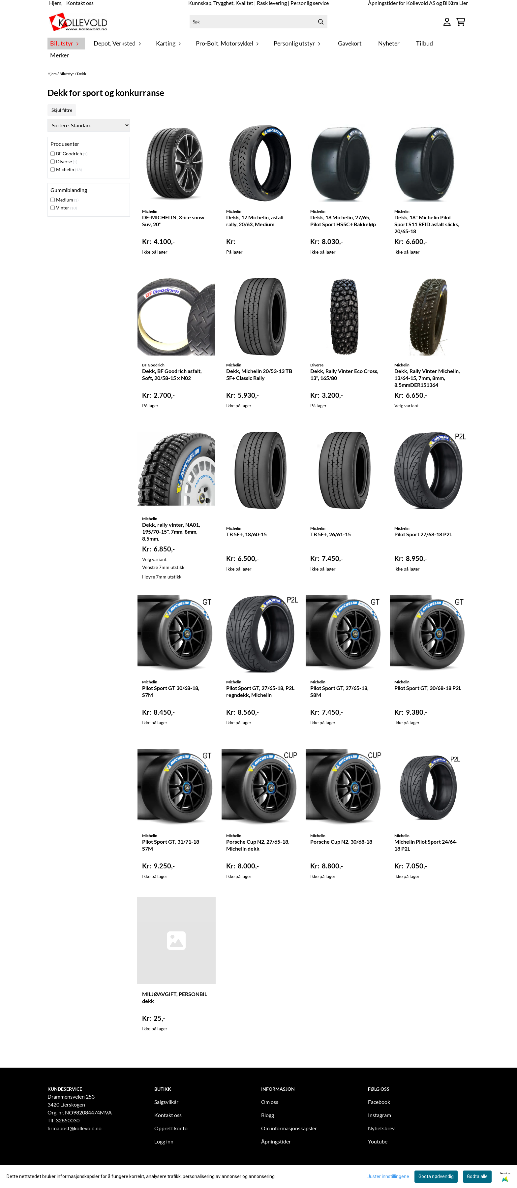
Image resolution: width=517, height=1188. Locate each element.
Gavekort (350, 43)
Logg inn (163, 1141)
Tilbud (424, 43)
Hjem (52, 73)
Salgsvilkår (166, 1102)
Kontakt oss (168, 1115)
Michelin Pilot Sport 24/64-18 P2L (426, 845)
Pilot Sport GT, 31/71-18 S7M (170, 845)
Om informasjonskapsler (289, 1128)
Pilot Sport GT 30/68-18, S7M (170, 691)
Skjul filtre (61, 110)
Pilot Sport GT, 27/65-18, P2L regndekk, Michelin (260, 691)
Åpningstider (276, 1141)
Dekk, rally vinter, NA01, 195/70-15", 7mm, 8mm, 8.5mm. (171, 531)
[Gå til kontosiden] (447, 22)
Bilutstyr (67, 73)
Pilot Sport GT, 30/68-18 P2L (427, 688)
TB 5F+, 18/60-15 (246, 534)
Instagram (379, 1115)
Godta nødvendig (436, 1176)
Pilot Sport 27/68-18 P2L (423, 534)
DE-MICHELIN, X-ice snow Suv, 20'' (173, 220)
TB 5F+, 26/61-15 (330, 534)
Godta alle (477, 1176)
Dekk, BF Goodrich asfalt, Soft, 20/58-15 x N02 (172, 374)
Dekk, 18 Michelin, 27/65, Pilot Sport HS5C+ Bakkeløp (343, 220)
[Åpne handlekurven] (460, 22)
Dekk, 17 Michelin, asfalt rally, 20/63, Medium (255, 220)
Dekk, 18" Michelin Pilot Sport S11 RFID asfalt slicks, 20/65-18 (426, 224)
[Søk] (258, 21)
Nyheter (389, 43)
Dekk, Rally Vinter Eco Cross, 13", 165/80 (344, 374)
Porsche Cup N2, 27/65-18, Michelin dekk (257, 845)
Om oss (269, 1102)
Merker (59, 55)
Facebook (379, 1102)
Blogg (267, 1115)
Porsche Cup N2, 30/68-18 (341, 841)
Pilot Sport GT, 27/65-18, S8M (339, 691)
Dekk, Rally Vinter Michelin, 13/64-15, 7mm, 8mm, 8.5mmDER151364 (427, 378)
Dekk (81, 73)
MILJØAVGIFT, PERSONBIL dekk (174, 997)
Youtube (377, 1141)
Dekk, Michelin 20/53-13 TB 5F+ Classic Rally (259, 374)
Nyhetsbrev (381, 1128)
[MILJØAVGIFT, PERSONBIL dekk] (176, 940)
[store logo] (78, 22)
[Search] (320, 21)
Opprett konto (171, 1128)
